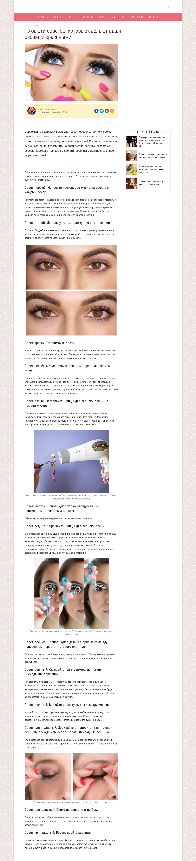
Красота (43, 17)
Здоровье (58, 17)
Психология (116, 17)
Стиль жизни (136, 17)
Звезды (153, 17)
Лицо (36, 25)
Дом (101, 17)
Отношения (87, 17)
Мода (72, 17)
